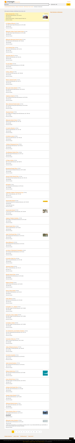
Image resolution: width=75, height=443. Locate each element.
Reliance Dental (9, 282)
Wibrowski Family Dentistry (12, 420)
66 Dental (8, 184)
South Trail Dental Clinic (11, 234)
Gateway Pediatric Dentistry (12, 218)
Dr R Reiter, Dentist (10, 322)
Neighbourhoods (23, 436)
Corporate (31, 441)
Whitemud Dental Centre (11, 403)
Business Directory (41, 441)
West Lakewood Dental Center (13, 103)
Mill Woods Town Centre (28, 6)
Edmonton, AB (54, 4)
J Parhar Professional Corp (12, 144)
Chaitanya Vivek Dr (10, 95)
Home (24, 441)
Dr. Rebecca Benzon (10, 23)
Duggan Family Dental (11, 395)
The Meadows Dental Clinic (12, 152)
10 (35, 431)
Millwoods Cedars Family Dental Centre (15, 31)
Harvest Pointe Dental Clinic (12, 176)
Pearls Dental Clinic (10, 13)
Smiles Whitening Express (12, 347)
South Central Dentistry (11, 363)
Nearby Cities (16, 436)
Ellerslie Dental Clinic (10, 274)
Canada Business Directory (10, 6)
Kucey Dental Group (10, 379)
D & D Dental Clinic (10, 47)
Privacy (34, 441)
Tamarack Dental (9, 266)
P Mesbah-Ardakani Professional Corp (14, 192)
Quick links (71, 438)
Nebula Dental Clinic (10, 226)
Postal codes (30, 436)
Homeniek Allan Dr (10, 55)
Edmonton (21, 6)
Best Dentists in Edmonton (56, 12)
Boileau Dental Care (10, 371)
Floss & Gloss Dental (10, 290)
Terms (37, 441)
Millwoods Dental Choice (11, 120)
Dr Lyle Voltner (9, 63)
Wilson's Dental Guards (11, 79)
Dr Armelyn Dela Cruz (11, 258)
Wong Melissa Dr (10, 242)
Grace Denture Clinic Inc (11, 411)
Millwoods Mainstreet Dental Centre (14, 39)
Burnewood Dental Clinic (11, 168)
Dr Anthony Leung (10, 136)
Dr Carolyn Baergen (10, 128)
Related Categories (8, 436)
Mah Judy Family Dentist (11, 87)
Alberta (17, 6)
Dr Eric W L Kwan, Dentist (12, 314)
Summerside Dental (10, 200)
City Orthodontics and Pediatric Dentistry (15, 330)
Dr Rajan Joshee (9, 160)
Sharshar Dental (9, 112)
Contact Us (27, 441)
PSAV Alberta (9, 298)
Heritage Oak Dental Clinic (12, 387)
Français (68, 1)
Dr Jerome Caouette (10, 355)
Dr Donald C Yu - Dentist (11, 306)
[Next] (40, 432)
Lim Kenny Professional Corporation (14, 250)
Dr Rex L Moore (9, 71)
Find (68, 4)
